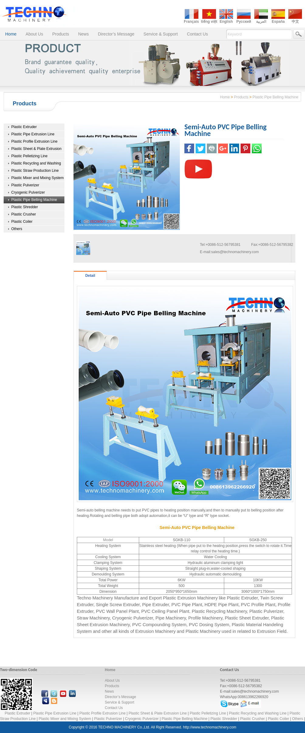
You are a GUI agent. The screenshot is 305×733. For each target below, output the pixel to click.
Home (10, 34)
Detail (90, 275)
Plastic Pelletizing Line (29, 156)
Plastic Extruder (24, 127)
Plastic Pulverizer (25, 185)
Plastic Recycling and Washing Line (258, 713)
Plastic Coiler (22, 221)
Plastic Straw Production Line (35, 170)
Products (60, 34)
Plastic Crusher (23, 214)
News (83, 34)
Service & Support (160, 34)
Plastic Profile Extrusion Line (34, 141)
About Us (34, 34)
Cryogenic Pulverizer (28, 192)
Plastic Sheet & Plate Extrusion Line (158, 713)
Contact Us (197, 34)
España (278, 21)
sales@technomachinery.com (235, 252)
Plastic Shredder (24, 207)
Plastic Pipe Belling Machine (275, 97)
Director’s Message (116, 34)
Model (108, 540)
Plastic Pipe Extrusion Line (32, 134)
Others (16, 229)
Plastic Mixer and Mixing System (37, 178)
